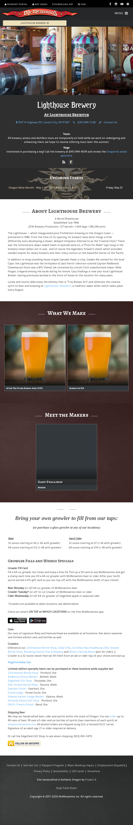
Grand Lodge (15, 692)
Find (82, 4)
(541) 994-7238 (84, 122)
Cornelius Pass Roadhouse (87, 648)
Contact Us (108, 122)
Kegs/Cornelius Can (19, 662)
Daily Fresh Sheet (66, 788)
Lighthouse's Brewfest (57, 286)
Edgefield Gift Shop (20, 681)
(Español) (119, 765)
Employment (105, 765)
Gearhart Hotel (17, 688)
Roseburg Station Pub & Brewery (43, 652)
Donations (93, 771)
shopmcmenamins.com (22, 724)
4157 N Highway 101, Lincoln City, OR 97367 (43, 122)
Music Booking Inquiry (80, 765)
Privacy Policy (42, 771)
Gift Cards (78, 771)
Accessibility (60, 771)
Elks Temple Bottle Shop (23, 684)
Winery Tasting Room (82, 652)
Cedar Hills (64, 648)
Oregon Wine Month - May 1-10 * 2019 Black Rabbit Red (42, 187)
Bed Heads (39, 4)
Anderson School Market (23, 677)
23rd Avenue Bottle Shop (41, 648)
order (113, 716)
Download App (62, 4)
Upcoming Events (66, 177)
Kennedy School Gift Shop (23, 700)
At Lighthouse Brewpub (66, 114)
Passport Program (53, 765)
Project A (90, 779)
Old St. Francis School (21, 704)
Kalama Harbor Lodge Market (26, 696)
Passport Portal (16, 4)
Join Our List (30, 765)
